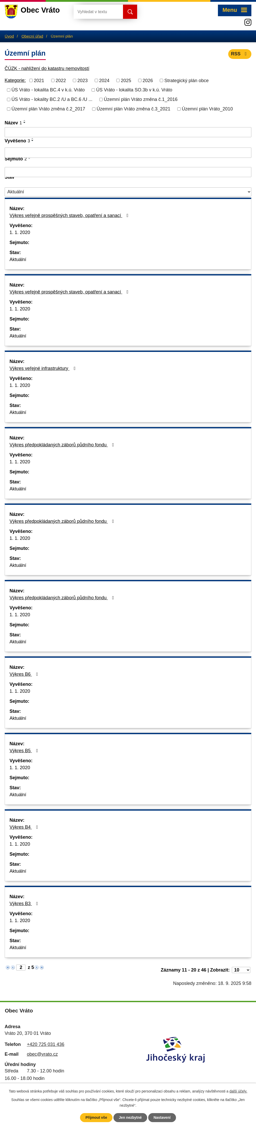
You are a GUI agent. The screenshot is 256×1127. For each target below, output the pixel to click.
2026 (148, 80)
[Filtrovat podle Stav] (128, 191)
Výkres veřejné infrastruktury (44, 368)
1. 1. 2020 (20, 232)
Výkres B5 (25, 750)
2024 (104, 80)
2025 (126, 80)
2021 (39, 80)
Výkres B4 (25, 827)
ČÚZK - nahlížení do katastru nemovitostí (47, 68)
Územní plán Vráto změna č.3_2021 (134, 108)
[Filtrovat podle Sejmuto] (128, 172)
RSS (240, 53)
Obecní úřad (32, 36)
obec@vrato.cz (42, 1054)
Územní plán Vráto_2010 (207, 108)
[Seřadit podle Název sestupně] (25, 123)
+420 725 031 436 (45, 1044)
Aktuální (18, 259)
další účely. (238, 1091)
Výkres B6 (25, 674)
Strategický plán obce (186, 80)
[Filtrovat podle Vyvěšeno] (128, 153)
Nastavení (162, 1117)
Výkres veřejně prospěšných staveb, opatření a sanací (70, 215)
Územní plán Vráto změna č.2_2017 (48, 108)
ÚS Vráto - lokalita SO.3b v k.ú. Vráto (134, 89)
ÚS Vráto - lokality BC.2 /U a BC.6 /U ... (52, 99)
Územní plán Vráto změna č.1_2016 (141, 99)
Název (13, 122)
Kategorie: (15, 80)
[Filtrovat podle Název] (128, 132)
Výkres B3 (25, 903)
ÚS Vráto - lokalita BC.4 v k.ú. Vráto (48, 89)
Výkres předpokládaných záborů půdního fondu (63, 444)
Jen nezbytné (130, 1117)
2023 (82, 80)
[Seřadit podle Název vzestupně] (25, 120)
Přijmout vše (96, 1117)
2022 (61, 80)
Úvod (9, 36)
